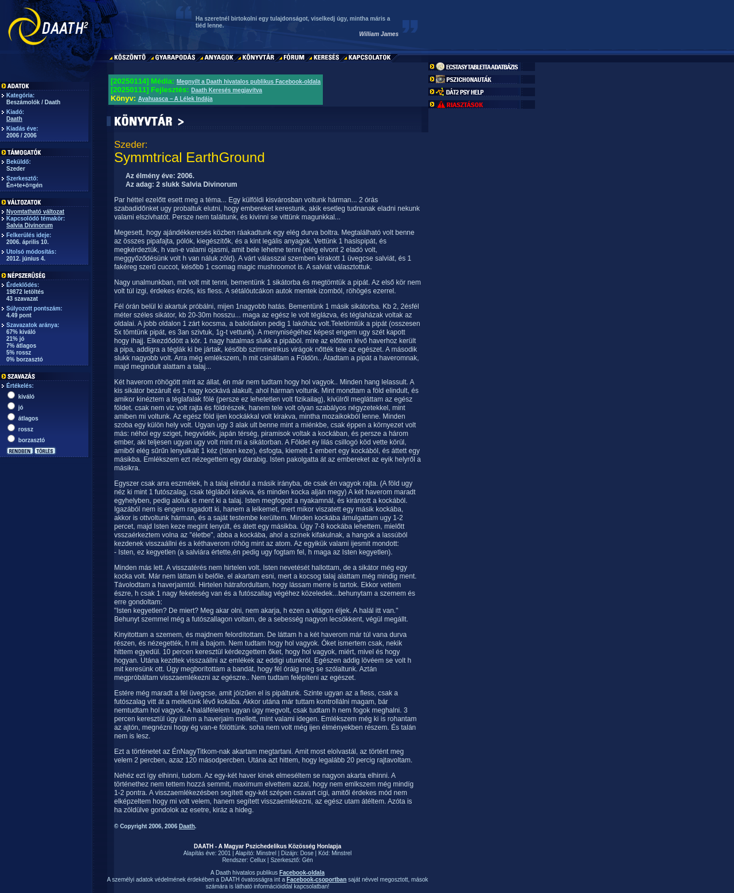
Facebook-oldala (302, 873)
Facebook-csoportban (316, 879)
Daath (14, 119)
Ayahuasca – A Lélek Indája (175, 99)
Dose (306, 853)
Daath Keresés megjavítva (226, 90)
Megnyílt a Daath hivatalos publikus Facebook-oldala (249, 81)
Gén (307, 860)
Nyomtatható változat (35, 212)
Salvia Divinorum (29, 225)
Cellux (258, 860)
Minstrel (266, 853)
